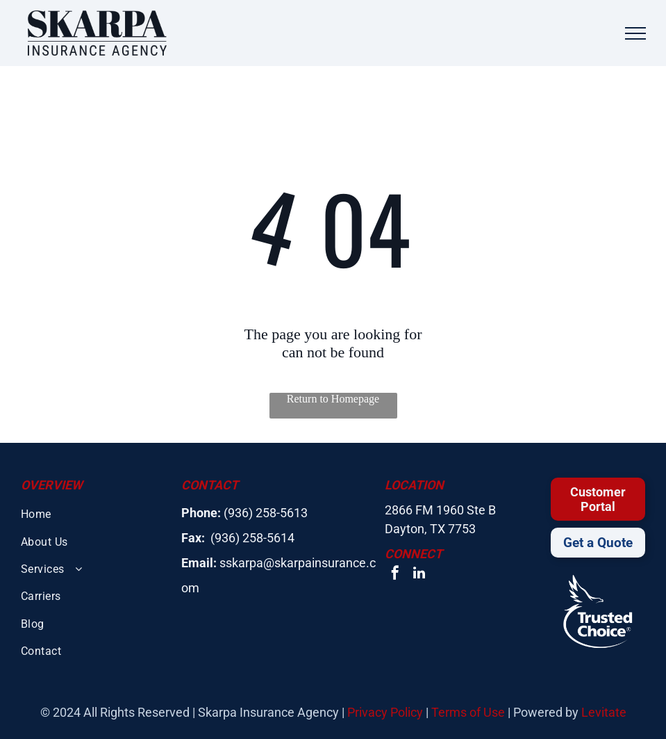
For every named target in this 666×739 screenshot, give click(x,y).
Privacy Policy (385, 712)
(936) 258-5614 (252, 537)
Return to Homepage (333, 399)
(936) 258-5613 (266, 512)
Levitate (603, 712)
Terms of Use (468, 712)
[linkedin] (418, 574)
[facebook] (395, 574)
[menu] (635, 33)
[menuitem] (94, 514)
